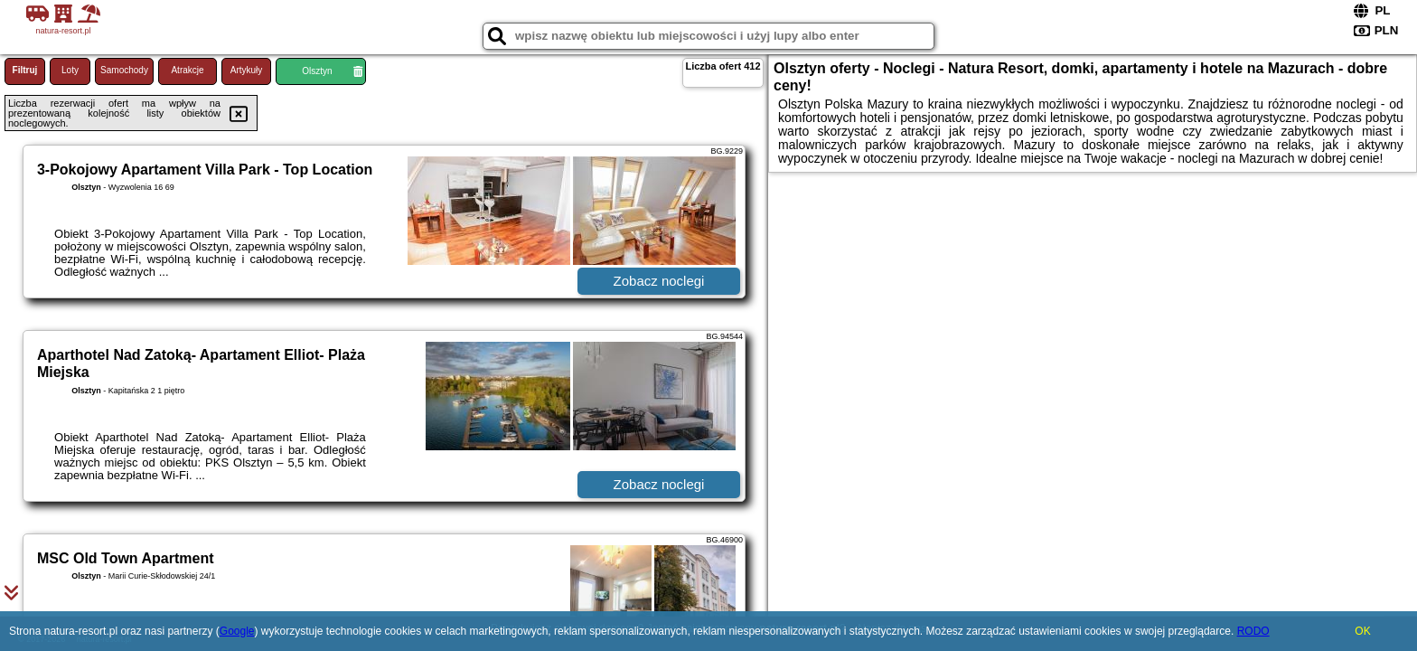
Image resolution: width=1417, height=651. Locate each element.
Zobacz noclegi (659, 280)
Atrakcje (187, 70)
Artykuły (246, 70)
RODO (1253, 631)
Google (237, 631)
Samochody (124, 70)
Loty (70, 70)
